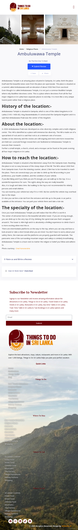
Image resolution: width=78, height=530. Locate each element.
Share (45, 73)
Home (22, 49)
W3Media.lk (66, 526)
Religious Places (32, 49)
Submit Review (39, 66)
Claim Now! (28, 271)
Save (33, 73)
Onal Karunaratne (23, 248)
